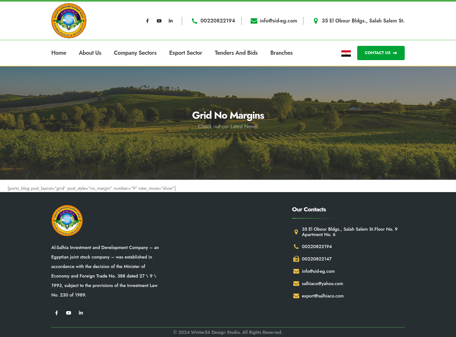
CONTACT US (381, 53)
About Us (90, 53)
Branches (281, 53)
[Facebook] (147, 20)
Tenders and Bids (236, 53)
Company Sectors (135, 53)
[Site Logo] (68, 20)
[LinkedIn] (170, 20)
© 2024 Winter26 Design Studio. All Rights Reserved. (227, 332)
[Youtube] (159, 20)
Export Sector (185, 53)
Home (58, 53)
